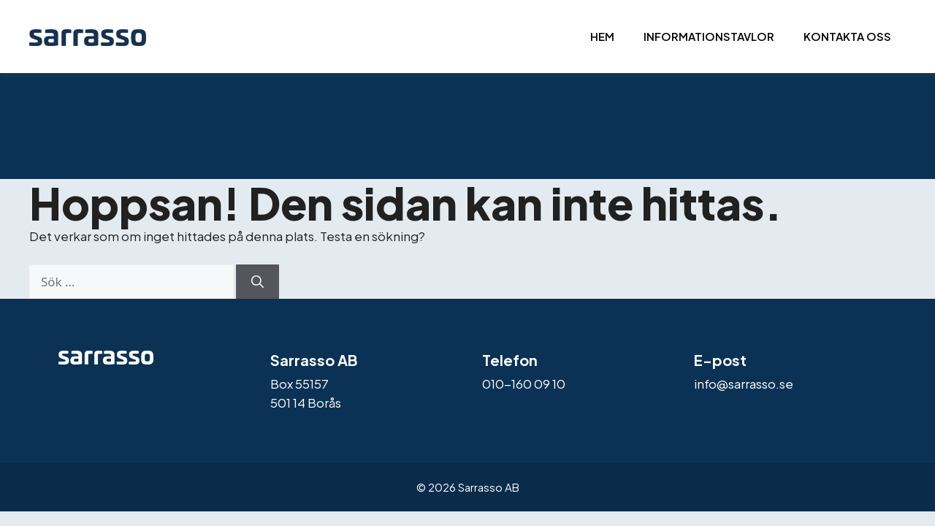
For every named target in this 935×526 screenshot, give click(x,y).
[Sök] (257, 282)
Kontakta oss (847, 36)
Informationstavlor (709, 36)
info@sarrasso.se (743, 384)
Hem (602, 36)
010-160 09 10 (523, 384)
